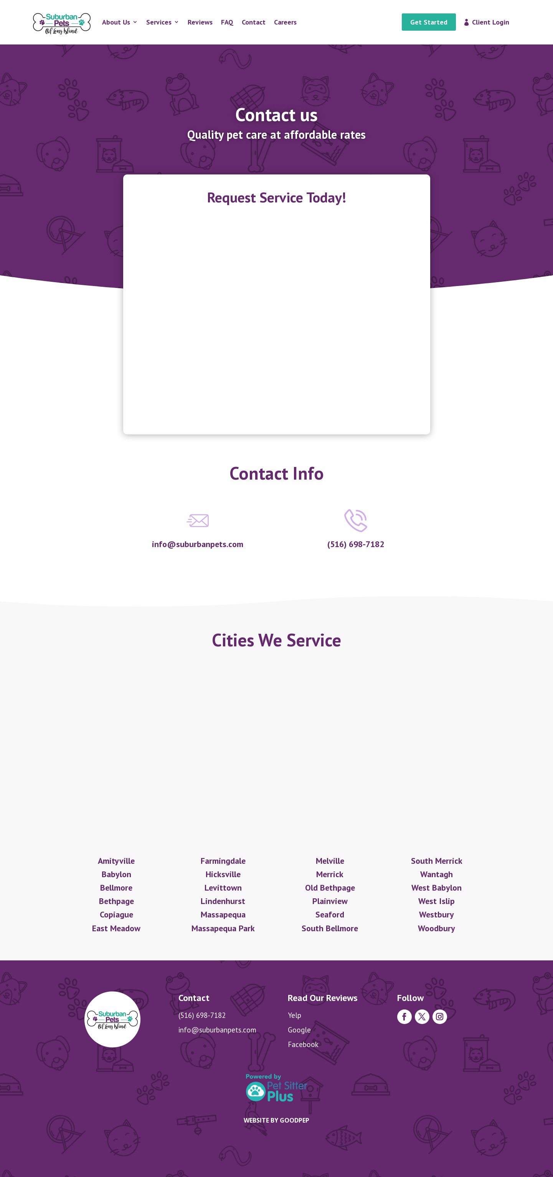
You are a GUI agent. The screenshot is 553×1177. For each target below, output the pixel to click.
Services (159, 22)
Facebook (303, 1044)
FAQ (227, 22)
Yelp (294, 1015)
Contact (254, 22)
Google (299, 1029)
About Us (116, 22)
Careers (285, 22)
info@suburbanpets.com (217, 1029)
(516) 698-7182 (202, 1015)
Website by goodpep (276, 1120)
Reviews (200, 22)
